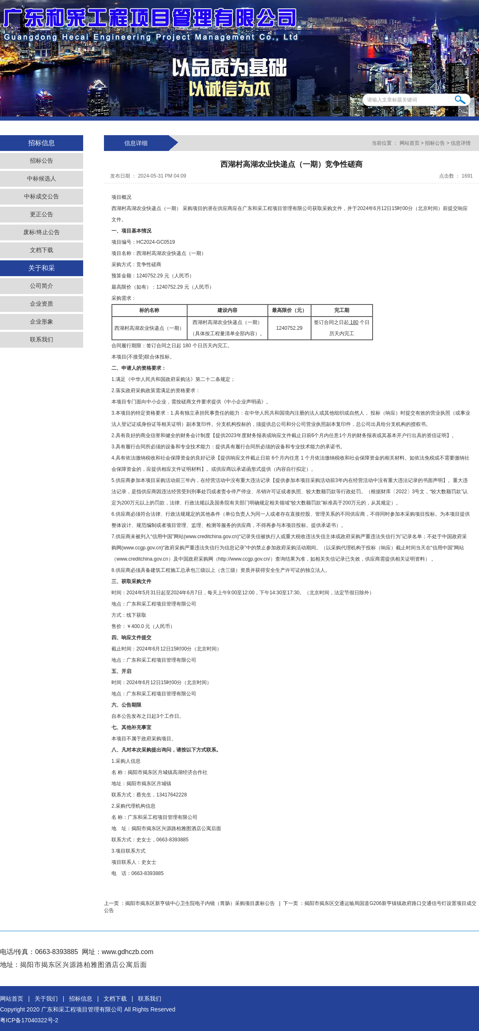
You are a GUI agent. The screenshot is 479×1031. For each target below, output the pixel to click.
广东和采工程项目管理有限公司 (82, 1009)
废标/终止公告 (41, 232)
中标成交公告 (41, 196)
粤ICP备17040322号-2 (29, 1020)
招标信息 (80, 998)
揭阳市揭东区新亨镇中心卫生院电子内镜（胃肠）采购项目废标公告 (200, 903)
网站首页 (409, 143)
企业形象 (41, 322)
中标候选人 (41, 179)
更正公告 (41, 214)
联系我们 (41, 339)
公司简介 (41, 286)
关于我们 (46, 998)
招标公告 (41, 161)
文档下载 (41, 250)
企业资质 (41, 304)
